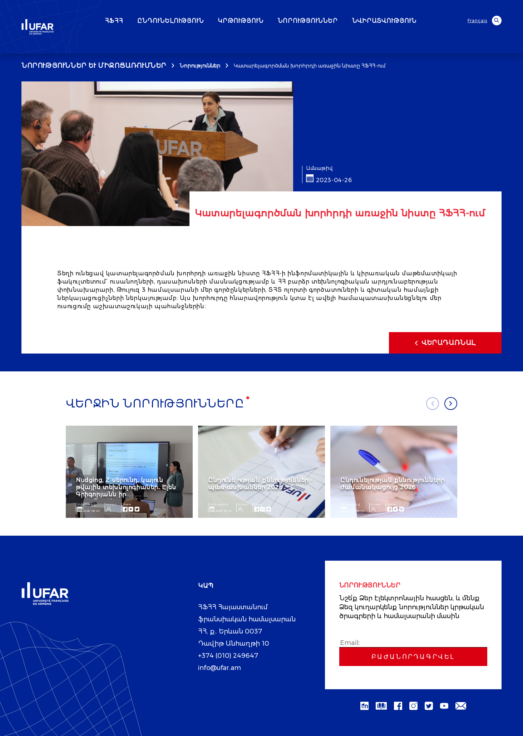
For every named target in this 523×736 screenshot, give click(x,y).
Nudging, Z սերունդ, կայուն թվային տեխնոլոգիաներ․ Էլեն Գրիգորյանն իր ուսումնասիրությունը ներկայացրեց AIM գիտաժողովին (126, 498)
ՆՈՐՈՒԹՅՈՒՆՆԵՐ (328, 21)
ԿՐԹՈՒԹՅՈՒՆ (261, 21)
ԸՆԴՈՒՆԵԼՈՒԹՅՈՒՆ (191, 21)
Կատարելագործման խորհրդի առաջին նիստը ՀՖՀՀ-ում (309, 65)
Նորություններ (200, 65)
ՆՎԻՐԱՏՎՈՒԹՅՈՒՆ (404, 21)
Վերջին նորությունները (155, 404)
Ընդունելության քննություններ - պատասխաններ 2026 (260, 484)
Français (478, 20)
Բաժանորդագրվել (413, 657)
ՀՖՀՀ (134, 21)
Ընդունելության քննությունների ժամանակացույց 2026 (392, 484)
